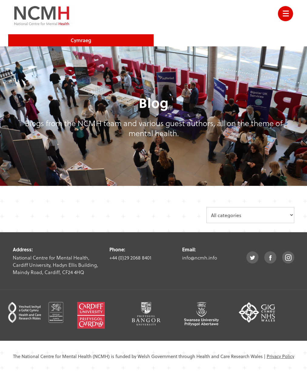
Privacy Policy (280, 356)
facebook (270, 257)
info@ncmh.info (199, 257)
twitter (252, 257)
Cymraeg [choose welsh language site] (81, 40)
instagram (288, 257)
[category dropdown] (250, 215)
